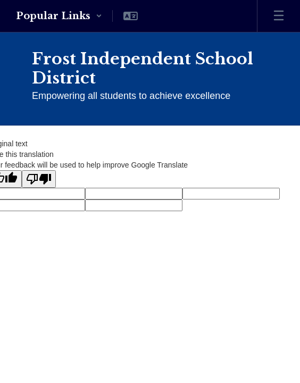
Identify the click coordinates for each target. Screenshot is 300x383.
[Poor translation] (39, 179)
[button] (59, 16)
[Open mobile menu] (278, 16)
